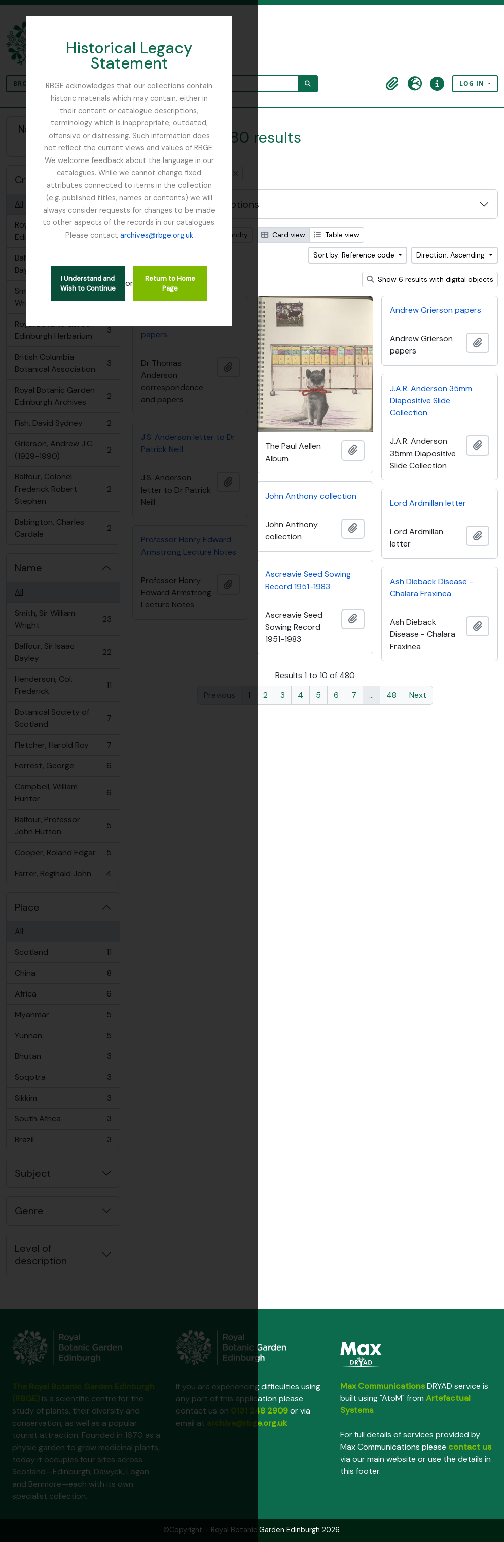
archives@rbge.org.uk (252, 144)
